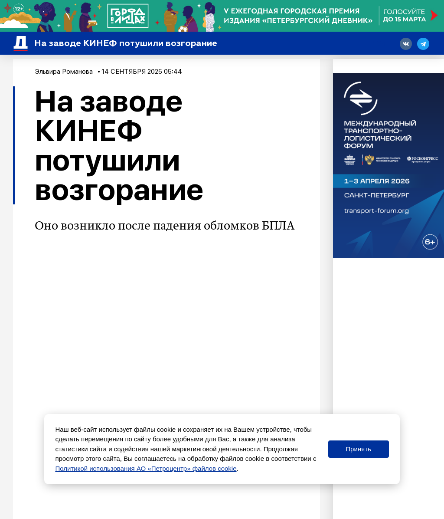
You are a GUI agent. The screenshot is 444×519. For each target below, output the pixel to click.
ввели (223, 365)
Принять (358, 449)
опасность (64, 365)
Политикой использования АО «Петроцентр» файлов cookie (145, 468)
